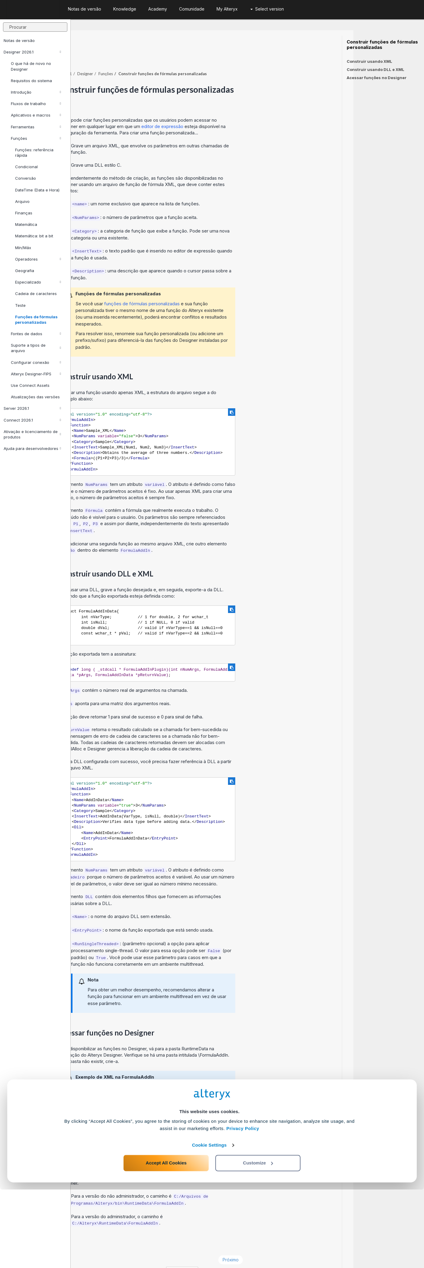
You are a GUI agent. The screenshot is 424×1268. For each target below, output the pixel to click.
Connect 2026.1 (32, 420)
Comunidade (191, 8)
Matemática (26, 224)
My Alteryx (227, 8)
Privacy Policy (242, 1206)
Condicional (26, 166)
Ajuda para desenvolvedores (32, 448)
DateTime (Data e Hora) (37, 190)
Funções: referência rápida (34, 152)
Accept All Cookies (166, 1241)
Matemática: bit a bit (34, 235)
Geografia (24, 270)
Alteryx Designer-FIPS (36, 373)
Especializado (38, 282)
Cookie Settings (209, 1223)
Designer (156, 57)
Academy (157, 8)
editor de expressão (233, 110)
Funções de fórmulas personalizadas (36, 319)
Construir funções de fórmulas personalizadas (382, 44)
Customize (258, 1241)
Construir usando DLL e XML (375, 69)
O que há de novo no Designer (31, 66)
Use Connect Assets (30, 385)
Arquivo (22, 201)
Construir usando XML (369, 61)
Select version (267, 8)
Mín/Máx (23, 247)
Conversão (25, 178)
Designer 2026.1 (32, 52)
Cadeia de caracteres (36, 293)
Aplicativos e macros (36, 115)
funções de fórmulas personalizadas (212, 287)
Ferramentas (36, 126)
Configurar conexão (36, 362)
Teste (20, 305)
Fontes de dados (36, 333)
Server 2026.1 (32, 408)
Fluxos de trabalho (36, 103)
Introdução (36, 92)
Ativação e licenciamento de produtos (32, 434)
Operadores (38, 259)
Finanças (23, 212)
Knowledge (124, 8)
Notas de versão (19, 40)
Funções (36, 138)
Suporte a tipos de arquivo (36, 348)
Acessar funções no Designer (376, 77)
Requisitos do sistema (31, 80)
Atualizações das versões (35, 396)
